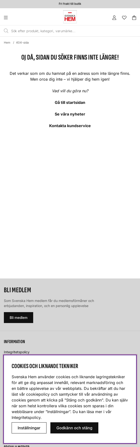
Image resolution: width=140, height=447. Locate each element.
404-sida (22, 42)
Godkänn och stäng (74, 427)
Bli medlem (18, 318)
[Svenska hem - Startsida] (70, 16)
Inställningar (29, 427)
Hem (7, 42)
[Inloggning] (114, 18)
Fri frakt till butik (70, 4)
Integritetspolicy (17, 352)
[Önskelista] (124, 18)
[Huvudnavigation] (15, 18)
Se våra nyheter (70, 114)
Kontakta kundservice (70, 125)
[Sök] (62, 31)
